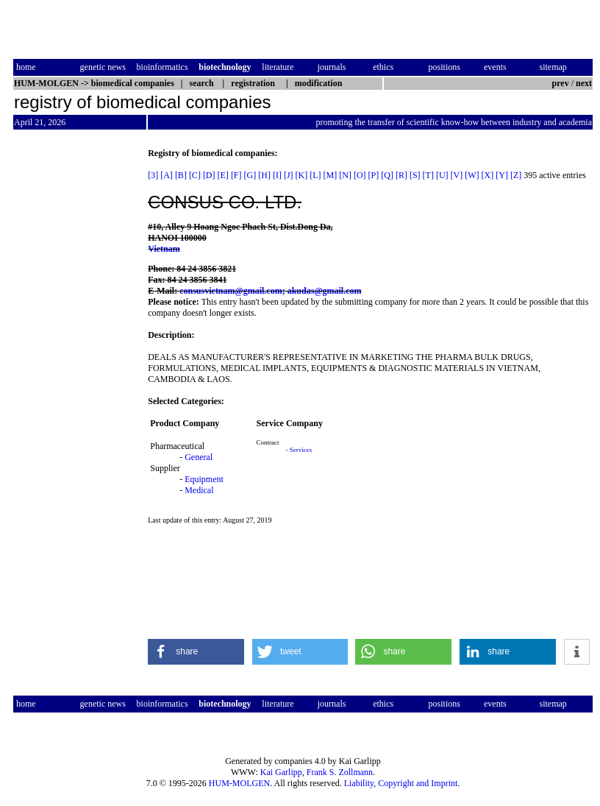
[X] (488, 175)
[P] (373, 175)
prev (560, 83)
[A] (166, 175)
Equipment (204, 479)
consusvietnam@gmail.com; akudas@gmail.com (270, 291)
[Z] (515, 175)
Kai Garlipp (281, 772)
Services (301, 449)
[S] (415, 175)
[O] (360, 175)
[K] (302, 175)
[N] (345, 175)
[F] (236, 175)
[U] (442, 175)
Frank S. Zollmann (340, 772)
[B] (181, 175)
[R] (401, 175)
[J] (288, 175)
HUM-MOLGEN (239, 783)
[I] (277, 175)
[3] (153, 175)
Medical (199, 490)
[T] (428, 175)
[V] (457, 175)
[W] (472, 175)
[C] (195, 175)
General (199, 457)
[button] (196, 652)
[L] (315, 175)
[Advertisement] (75, 369)
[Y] (502, 175)
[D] (209, 175)
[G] (250, 175)
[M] (331, 175)
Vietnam (164, 249)
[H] (264, 175)
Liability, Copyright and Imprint (401, 783)
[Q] (387, 175)
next (584, 83)
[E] (223, 175)
